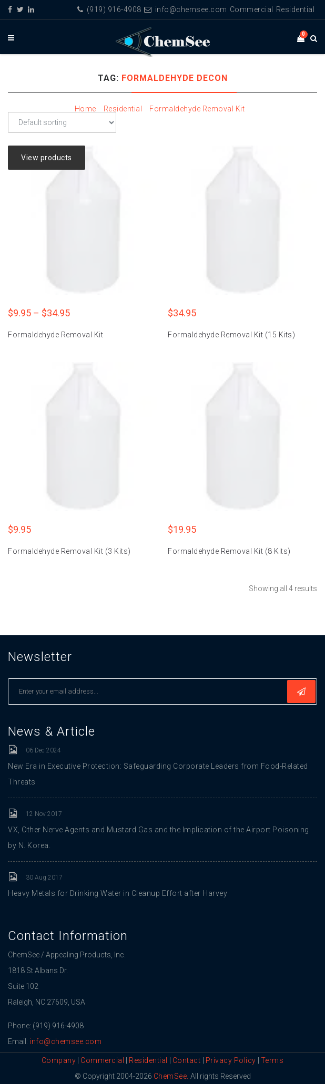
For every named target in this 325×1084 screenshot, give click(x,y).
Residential (295, 9)
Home (85, 109)
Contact (187, 1060)
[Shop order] (62, 122)
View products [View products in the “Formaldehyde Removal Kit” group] (46, 157)
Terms (272, 1060)
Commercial (251, 9)
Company (59, 1060)
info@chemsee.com (185, 9)
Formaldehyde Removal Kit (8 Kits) (229, 551)
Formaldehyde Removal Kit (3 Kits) (69, 551)
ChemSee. (171, 1076)
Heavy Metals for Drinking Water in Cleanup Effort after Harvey (117, 893)
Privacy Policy (231, 1060)
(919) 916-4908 (109, 9)
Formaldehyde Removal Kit (197, 109)
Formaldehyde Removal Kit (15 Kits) (231, 335)
